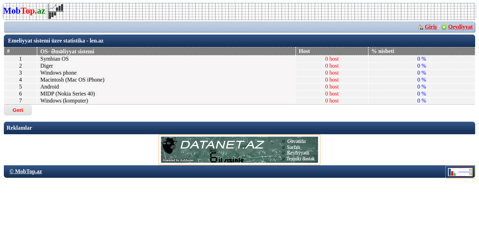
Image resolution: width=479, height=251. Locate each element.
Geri (18, 110)
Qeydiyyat (460, 27)
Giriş (431, 27)
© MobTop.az (25, 171)
